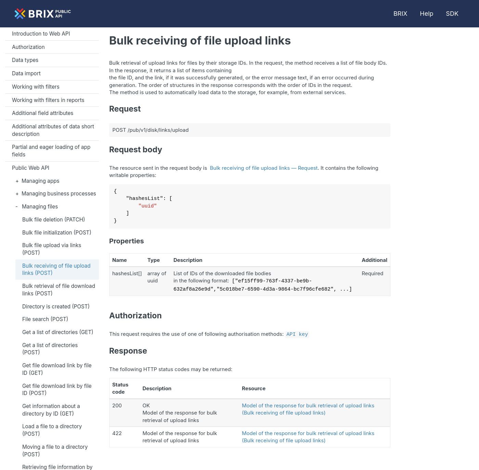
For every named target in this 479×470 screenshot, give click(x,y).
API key (297, 332)
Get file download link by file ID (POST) (57, 390)
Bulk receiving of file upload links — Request (264, 168)
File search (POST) (45, 319)
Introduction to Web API (41, 33)
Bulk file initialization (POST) (56, 232)
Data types (25, 60)
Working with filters (36, 87)
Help (426, 13)
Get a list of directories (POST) (50, 349)
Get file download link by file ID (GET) (57, 369)
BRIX (400, 13)
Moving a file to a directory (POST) (55, 451)
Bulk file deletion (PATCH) (53, 219)
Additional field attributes (42, 113)
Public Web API (30, 168)
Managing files (40, 206)
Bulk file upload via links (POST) (51, 249)
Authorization (28, 47)
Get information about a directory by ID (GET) (51, 410)
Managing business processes (59, 193)
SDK (452, 13)
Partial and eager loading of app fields (51, 151)
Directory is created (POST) (56, 306)
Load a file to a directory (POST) (52, 430)
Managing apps (40, 181)
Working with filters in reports (48, 100)
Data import (26, 73)
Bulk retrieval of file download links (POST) (58, 290)
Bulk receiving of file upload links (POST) (56, 270)
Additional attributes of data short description (53, 130)
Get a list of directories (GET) (57, 332)
